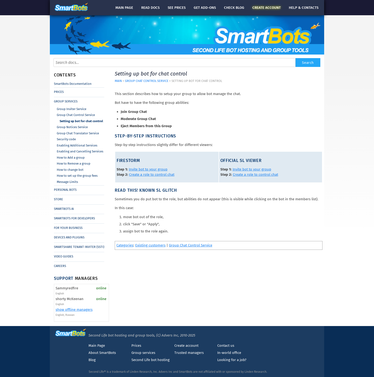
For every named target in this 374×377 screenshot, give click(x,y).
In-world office (229, 353)
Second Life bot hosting (150, 360)
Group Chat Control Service (76, 115)
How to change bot (70, 169)
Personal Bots (65, 189)
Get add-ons (205, 7)
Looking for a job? (231, 360)
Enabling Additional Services (77, 145)
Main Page (96, 345)
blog (234, 7)
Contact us (225, 345)
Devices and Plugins (69, 237)
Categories (124, 245)
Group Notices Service (72, 127)
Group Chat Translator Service (78, 133)
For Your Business (68, 228)
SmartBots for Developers (74, 218)
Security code (66, 139)
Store (58, 199)
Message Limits (67, 182)
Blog (92, 360)
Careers (60, 266)
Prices (59, 92)
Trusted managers (189, 353)
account (266, 7)
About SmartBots (102, 353)
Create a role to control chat (151, 174)
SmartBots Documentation (73, 83)
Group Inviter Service (71, 109)
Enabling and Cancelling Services (80, 151)
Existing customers (150, 245)
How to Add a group (71, 157)
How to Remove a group (73, 163)
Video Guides (63, 256)
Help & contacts (303, 7)
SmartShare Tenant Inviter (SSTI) (79, 247)
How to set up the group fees (77, 175)
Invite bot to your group (148, 169)
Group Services (66, 101)
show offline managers (74, 309)
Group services (143, 353)
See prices (177, 7)
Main (124, 7)
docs (150, 7)
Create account (186, 345)
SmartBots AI (64, 209)
